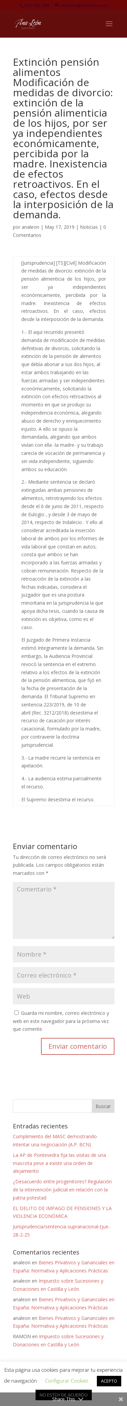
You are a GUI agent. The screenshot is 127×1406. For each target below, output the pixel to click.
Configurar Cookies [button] (66, 1380)
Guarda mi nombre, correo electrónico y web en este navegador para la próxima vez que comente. (61, 1021)
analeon (30, 227)
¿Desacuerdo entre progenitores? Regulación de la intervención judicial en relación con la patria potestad (62, 1189)
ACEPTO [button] (109, 1381)
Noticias (89, 227)
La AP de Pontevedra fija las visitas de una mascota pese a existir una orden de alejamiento (59, 1163)
